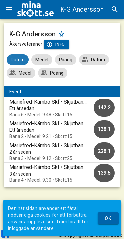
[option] (62, 108)
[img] (35, 9)
